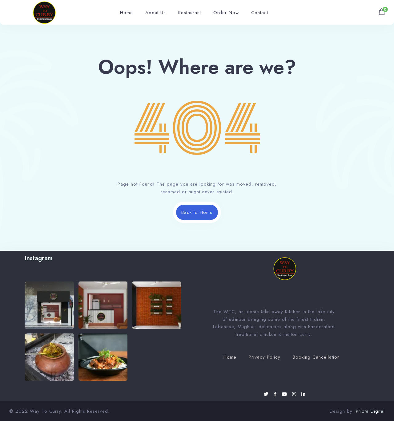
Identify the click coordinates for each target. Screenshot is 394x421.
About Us (155, 12)
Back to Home (197, 212)
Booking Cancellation (316, 357)
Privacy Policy (264, 357)
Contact (259, 12)
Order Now (226, 12)
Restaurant (189, 12)
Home (126, 12)
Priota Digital (370, 411)
